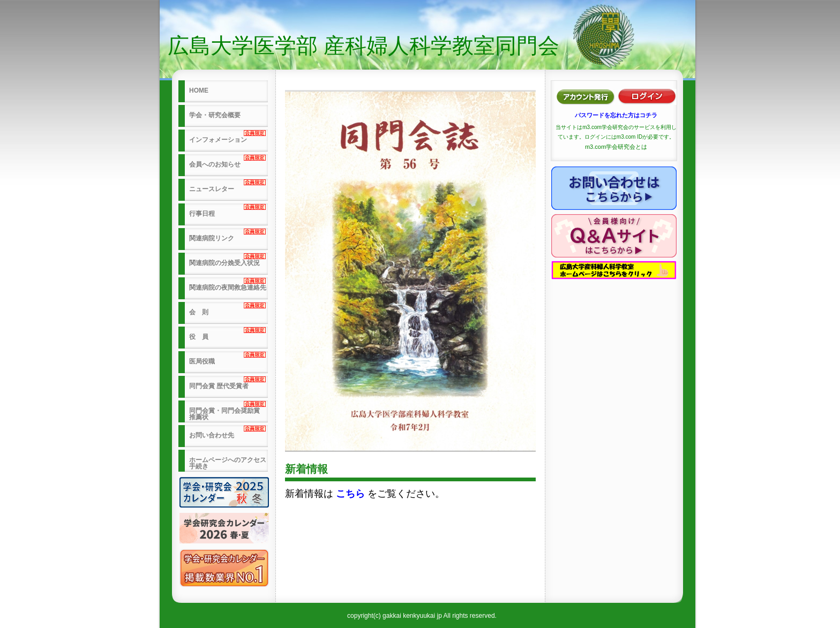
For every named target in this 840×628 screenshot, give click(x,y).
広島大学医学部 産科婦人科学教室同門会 (363, 45)
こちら (350, 493)
